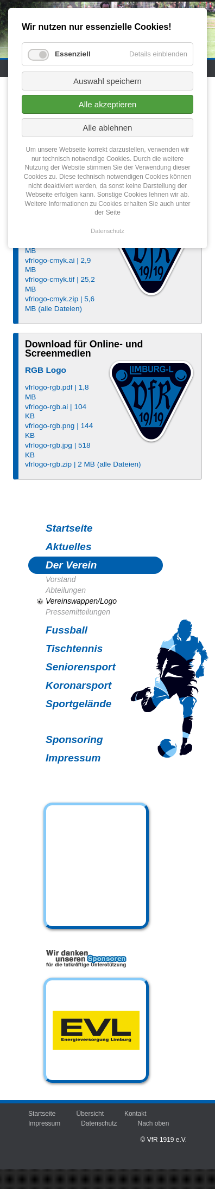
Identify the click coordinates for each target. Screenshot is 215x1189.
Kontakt (135, 1113)
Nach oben (153, 1123)
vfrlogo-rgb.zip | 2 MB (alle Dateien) (83, 464)
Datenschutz (99, 1123)
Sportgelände (78, 703)
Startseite (69, 528)
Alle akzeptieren (108, 104)
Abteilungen (66, 590)
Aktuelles (68, 546)
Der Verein (71, 565)
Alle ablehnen (107, 127)
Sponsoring (74, 739)
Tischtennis (74, 648)
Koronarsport (78, 685)
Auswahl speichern (107, 81)
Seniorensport (81, 667)
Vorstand (61, 579)
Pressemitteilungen (78, 612)
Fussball (66, 630)
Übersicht (90, 1113)
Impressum (73, 758)
